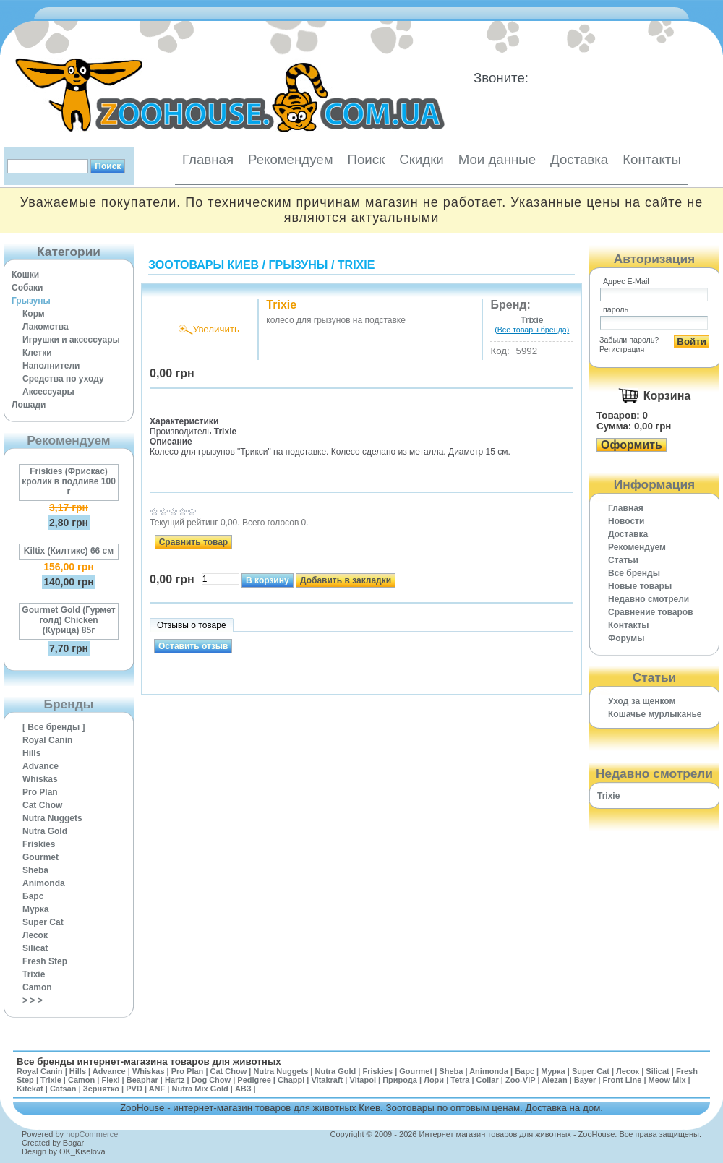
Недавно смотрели (648, 599)
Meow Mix (667, 1080)
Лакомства (45, 327)
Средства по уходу (63, 379)
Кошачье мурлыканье (655, 714)
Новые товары (640, 586)
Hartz (175, 1080)
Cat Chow (42, 805)
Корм (33, 314)
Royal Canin (47, 740)
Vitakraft (327, 1080)
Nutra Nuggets (52, 818)
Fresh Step (44, 961)
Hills (31, 753)
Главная (208, 159)
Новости (626, 521)
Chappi (291, 1080)
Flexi (110, 1080)
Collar (487, 1080)
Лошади (29, 405)
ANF (157, 1088)
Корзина (666, 396)
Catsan (63, 1088)
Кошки (25, 275)
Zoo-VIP (520, 1080)
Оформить (631, 445)
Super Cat (43, 922)
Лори (434, 1080)
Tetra (459, 1080)
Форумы (626, 638)
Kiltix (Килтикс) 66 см (69, 551)
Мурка (35, 909)
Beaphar (142, 1080)
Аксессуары (48, 392)
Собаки (27, 288)
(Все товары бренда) (532, 329)
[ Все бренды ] (53, 727)
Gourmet (40, 857)
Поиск (366, 159)
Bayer (585, 1080)
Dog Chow (211, 1080)
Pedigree (253, 1080)
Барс (32, 896)
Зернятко (101, 1088)
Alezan (554, 1080)
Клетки (37, 353)
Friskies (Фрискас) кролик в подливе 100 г (69, 481)
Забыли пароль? (629, 339)
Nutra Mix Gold (199, 1088)
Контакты (652, 159)
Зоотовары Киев (203, 265)
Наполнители (51, 366)
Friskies (38, 844)
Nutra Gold (44, 831)
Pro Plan (40, 792)
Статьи (623, 560)
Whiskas (40, 779)
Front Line (622, 1080)
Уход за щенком (641, 701)
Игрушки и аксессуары (71, 340)
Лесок (35, 935)
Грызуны (31, 301)
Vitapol (363, 1080)
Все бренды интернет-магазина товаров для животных (149, 1061)
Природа (399, 1080)
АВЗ (243, 1088)
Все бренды (634, 573)
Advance (40, 766)
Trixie (33, 974)
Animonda (43, 883)
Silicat (35, 948)
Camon (37, 987)
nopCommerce (92, 1134)
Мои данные (497, 159)
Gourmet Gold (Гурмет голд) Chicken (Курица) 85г (68, 620)
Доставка (579, 159)
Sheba (35, 870)
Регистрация (621, 349)
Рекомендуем (290, 159)
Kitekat (30, 1088)
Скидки (421, 159)
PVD (134, 1088)
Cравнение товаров (650, 612)
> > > (32, 1000)
